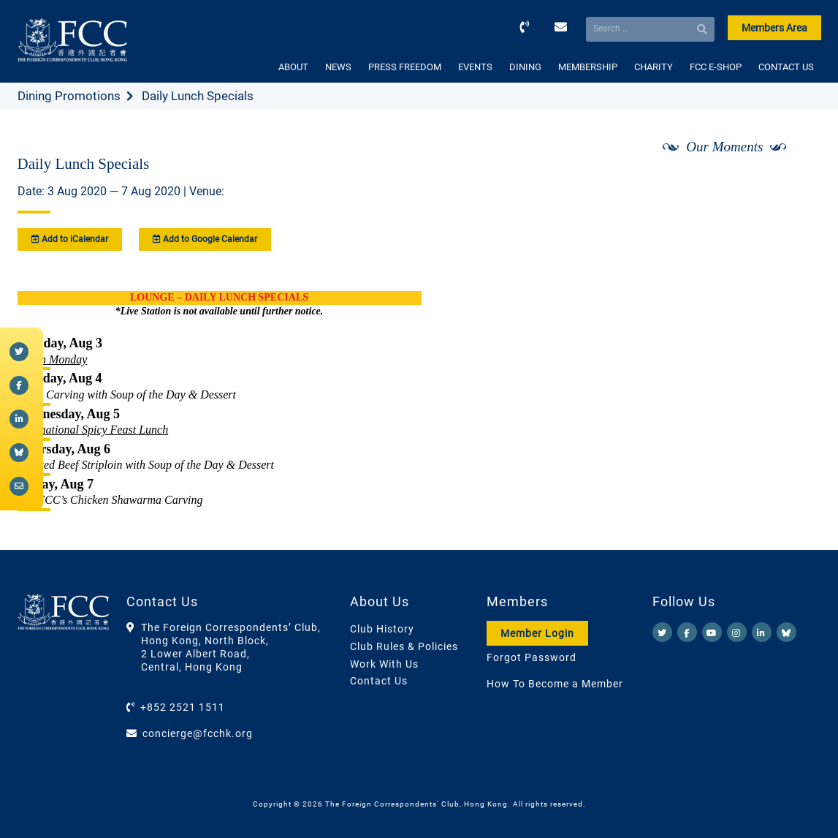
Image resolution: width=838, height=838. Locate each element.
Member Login (537, 633)
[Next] (793, 185)
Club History (382, 629)
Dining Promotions (69, 95)
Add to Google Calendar (205, 239)
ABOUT (293, 66)
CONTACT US (786, 66)
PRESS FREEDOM (404, 66)
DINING (525, 66)
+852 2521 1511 (182, 707)
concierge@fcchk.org (197, 733)
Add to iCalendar (69, 239)
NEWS (338, 66)
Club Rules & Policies (404, 646)
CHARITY (653, 66)
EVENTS (475, 66)
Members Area (774, 28)
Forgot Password (531, 657)
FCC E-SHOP (716, 66)
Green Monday (53, 359)
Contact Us (379, 681)
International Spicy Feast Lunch (93, 429)
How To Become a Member (555, 684)
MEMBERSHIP (587, 66)
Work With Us (384, 664)
